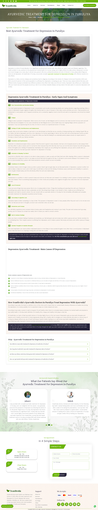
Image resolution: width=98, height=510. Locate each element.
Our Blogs (37, 500)
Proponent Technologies (64, 509)
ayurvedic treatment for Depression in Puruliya (61, 74)
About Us (35, 5)
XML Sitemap (38, 507)
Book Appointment (59, 474)
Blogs (58, 5)
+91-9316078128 (82, 236)
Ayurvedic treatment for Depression (41, 325)
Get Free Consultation (7, 506)
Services (42, 5)
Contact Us (70, 5)
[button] (46, 425)
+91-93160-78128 (81, 1)
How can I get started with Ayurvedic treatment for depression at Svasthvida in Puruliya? (32, 359)
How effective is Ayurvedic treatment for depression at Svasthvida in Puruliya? (29, 344)
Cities (34, 17)
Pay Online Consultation (89, 5)
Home (29, 5)
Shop (63, 5)
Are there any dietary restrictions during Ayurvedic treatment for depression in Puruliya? (32, 354)
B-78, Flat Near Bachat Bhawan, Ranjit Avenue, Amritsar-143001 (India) (46, 1)
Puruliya (40, 17)
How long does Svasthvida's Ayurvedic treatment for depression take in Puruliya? (30, 349)
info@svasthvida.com (70, 1)
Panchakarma (50, 5)
